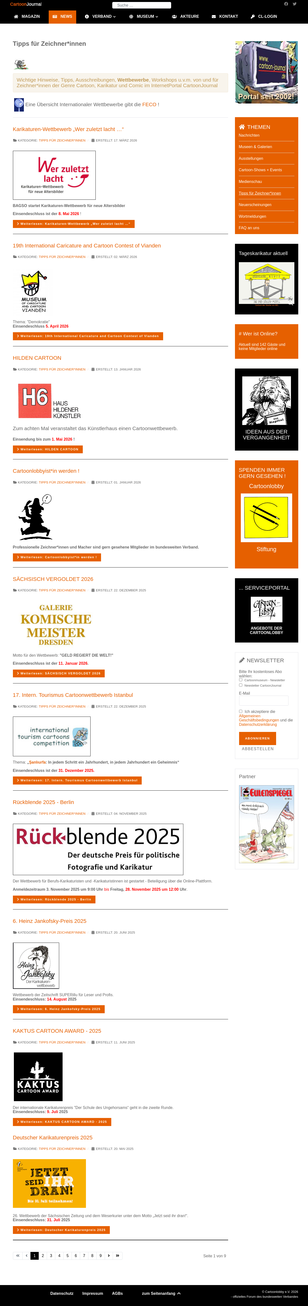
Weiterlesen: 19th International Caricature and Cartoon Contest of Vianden (88, 336)
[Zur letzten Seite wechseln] (117, 1256)
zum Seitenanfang (161, 1293)
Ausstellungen (251, 158)
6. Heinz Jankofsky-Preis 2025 (49, 921)
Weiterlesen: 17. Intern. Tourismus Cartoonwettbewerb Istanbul (77, 780)
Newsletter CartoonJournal (262, 685)
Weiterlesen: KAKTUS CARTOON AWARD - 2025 (62, 1122)
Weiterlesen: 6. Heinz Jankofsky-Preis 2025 (59, 1009)
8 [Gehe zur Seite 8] (92, 1256)
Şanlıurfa (37, 762)
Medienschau (250, 182)
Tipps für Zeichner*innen (62, 140)
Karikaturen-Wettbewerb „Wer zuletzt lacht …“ (68, 129)
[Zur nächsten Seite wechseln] (109, 1256)
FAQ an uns (249, 228)
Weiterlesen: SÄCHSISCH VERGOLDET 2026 (59, 673)
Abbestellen (258, 749)
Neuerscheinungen (255, 205)
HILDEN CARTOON (37, 358)
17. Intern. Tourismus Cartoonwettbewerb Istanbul (73, 695)
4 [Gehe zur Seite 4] (59, 1256)
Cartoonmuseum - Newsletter (264, 680)
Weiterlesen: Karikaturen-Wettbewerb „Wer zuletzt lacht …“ (74, 224)
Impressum (92, 1293)
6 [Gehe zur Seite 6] (76, 1256)
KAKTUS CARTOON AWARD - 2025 (57, 1031)
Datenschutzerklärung (258, 724)
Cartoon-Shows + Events (260, 170)
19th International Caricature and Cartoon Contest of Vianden (87, 246)
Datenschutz (62, 1293)
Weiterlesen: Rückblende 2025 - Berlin (54, 899)
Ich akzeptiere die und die (266, 718)
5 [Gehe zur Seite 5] (67, 1256)
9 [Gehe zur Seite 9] (101, 1256)
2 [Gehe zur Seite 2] (43, 1256)
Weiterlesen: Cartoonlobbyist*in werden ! (57, 557)
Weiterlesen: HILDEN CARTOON (48, 449)
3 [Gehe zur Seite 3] (51, 1256)
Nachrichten (249, 135)
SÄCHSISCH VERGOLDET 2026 (53, 579)
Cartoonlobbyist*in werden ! (46, 471)
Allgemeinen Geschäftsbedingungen (259, 718)
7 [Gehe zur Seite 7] (84, 1256)
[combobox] (141, 5)
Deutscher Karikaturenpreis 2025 (53, 1138)
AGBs (117, 1293)
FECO (149, 104)
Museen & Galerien (255, 147)
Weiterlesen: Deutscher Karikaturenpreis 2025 (61, 1230)
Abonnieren (257, 738)
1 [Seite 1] (35, 1256)
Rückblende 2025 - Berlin (43, 802)
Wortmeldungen (252, 216)
